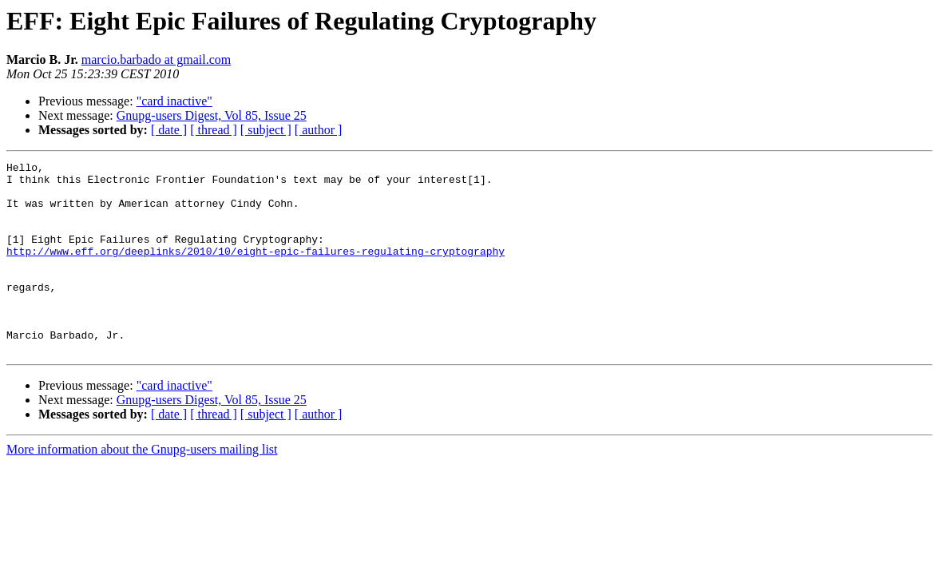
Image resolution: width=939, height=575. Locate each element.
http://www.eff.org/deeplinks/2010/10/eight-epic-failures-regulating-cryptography (255, 270)
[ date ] (169, 130)
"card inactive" (174, 101)
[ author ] (319, 130)
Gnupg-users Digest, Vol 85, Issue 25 (212, 115)
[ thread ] (213, 130)
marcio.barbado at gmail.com (156, 59)
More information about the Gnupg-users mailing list (142, 487)
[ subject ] (265, 130)
